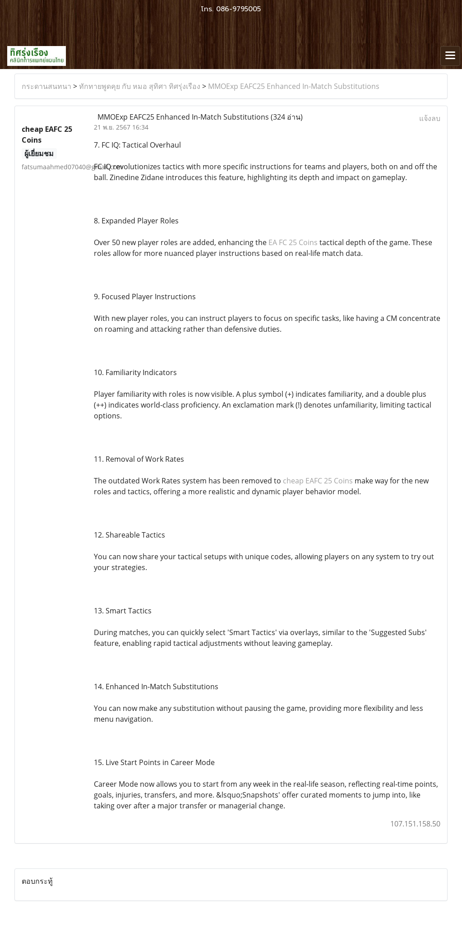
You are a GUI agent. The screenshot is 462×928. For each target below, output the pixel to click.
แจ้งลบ (429, 118)
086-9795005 (238, 9)
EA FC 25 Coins (293, 242)
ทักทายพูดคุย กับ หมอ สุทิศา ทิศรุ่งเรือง (139, 86)
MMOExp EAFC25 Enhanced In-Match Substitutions (293, 86)
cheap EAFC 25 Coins (318, 481)
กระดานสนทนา (46, 86)
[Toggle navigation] (450, 56)
